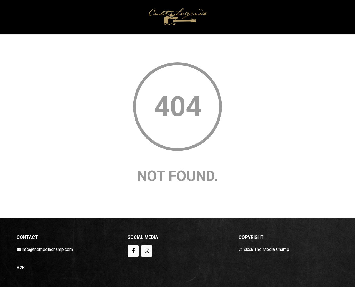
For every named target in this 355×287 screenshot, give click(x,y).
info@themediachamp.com (47, 249)
